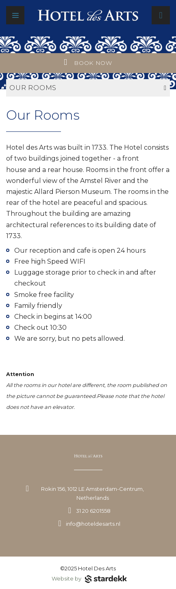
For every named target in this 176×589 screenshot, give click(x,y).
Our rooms (88, 88)
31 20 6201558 (93, 510)
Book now (88, 62)
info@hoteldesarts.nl (93, 523)
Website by (89, 579)
